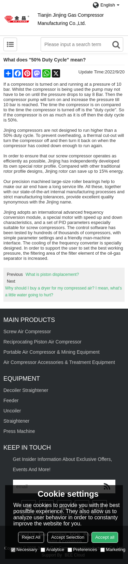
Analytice (52, 549)
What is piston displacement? (52, 274)
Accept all (104, 537)
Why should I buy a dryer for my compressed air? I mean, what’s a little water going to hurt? (63, 291)
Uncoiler (12, 410)
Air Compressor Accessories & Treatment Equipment (59, 362)
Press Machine (19, 431)
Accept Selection (67, 537)
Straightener (16, 421)
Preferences (82, 549)
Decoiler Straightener (25, 390)
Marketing (112, 549)
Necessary (24, 549)
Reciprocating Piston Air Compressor (42, 341)
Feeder (10, 400)
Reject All (31, 537)
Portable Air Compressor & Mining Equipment (51, 352)
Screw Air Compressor (27, 331)
